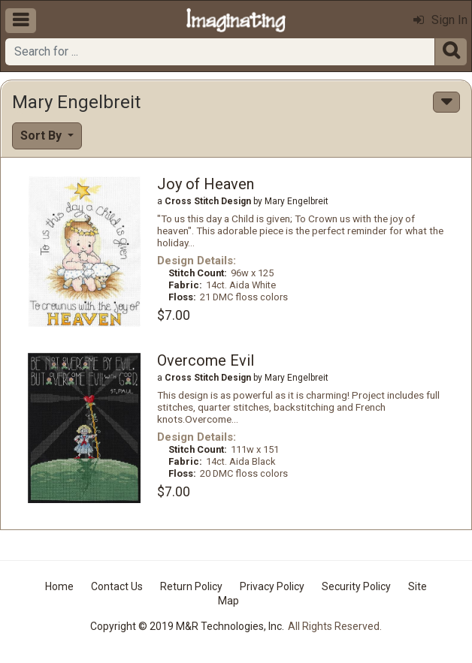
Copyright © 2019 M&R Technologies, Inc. (187, 626)
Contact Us (117, 586)
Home (59, 586)
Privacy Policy (272, 586)
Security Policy (356, 586)
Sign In (440, 20)
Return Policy (191, 586)
